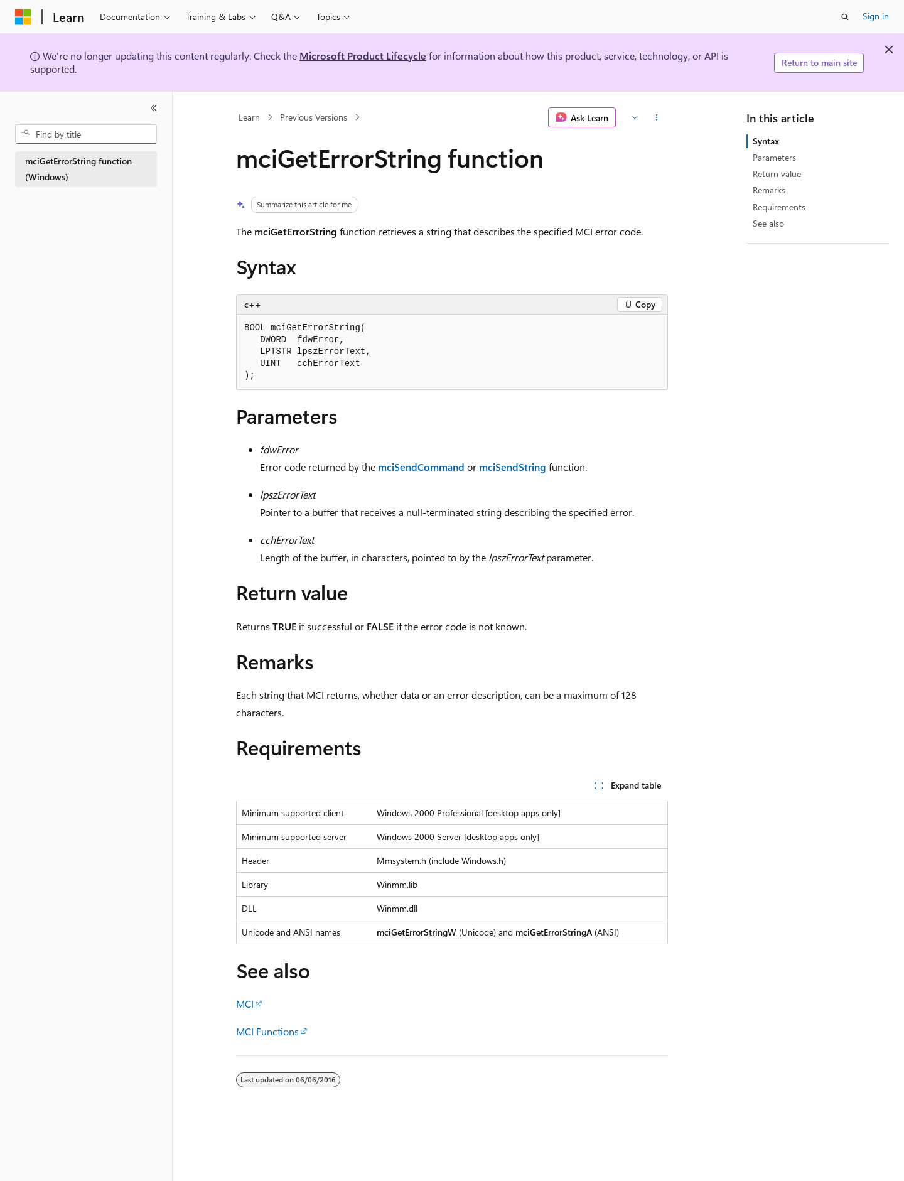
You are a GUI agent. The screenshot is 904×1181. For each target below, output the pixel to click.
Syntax (766, 141)
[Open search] (845, 17)
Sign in (876, 16)
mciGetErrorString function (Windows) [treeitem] (78, 169)
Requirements (779, 207)
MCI (245, 1003)
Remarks (769, 190)
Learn (249, 117)
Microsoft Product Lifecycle (362, 55)
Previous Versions (313, 117)
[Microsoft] (23, 17)
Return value (777, 174)
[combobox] (86, 134)
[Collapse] (154, 108)
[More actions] (657, 117)
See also (768, 223)
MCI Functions (267, 1031)
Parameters (774, 157)
